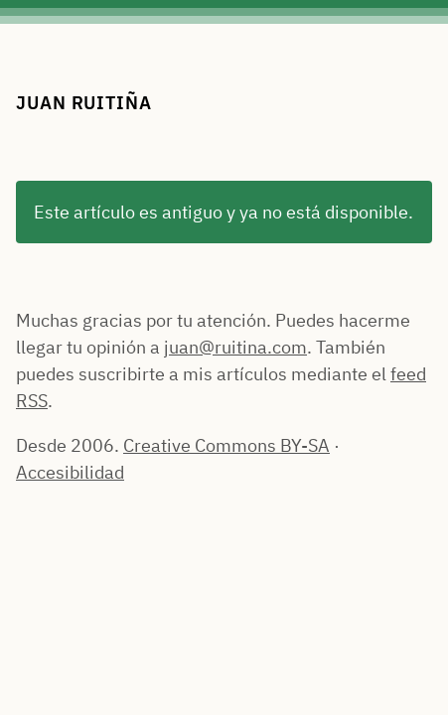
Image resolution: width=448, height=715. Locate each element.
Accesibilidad (70, 472)
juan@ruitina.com (235, 347)
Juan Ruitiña (84, 102)
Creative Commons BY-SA (226, 445)
